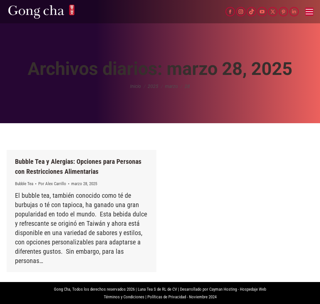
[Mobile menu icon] (309, 12)
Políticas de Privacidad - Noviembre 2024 (182, 296)
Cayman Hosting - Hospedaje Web (237, 289)
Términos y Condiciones (124, 296)
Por (52, 183)
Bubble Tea (24, 183)
